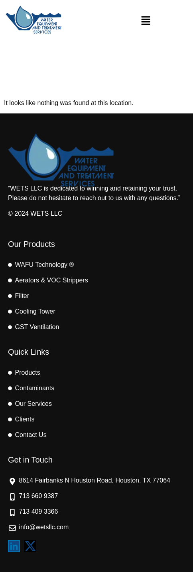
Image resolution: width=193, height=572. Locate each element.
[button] (146, 21)
